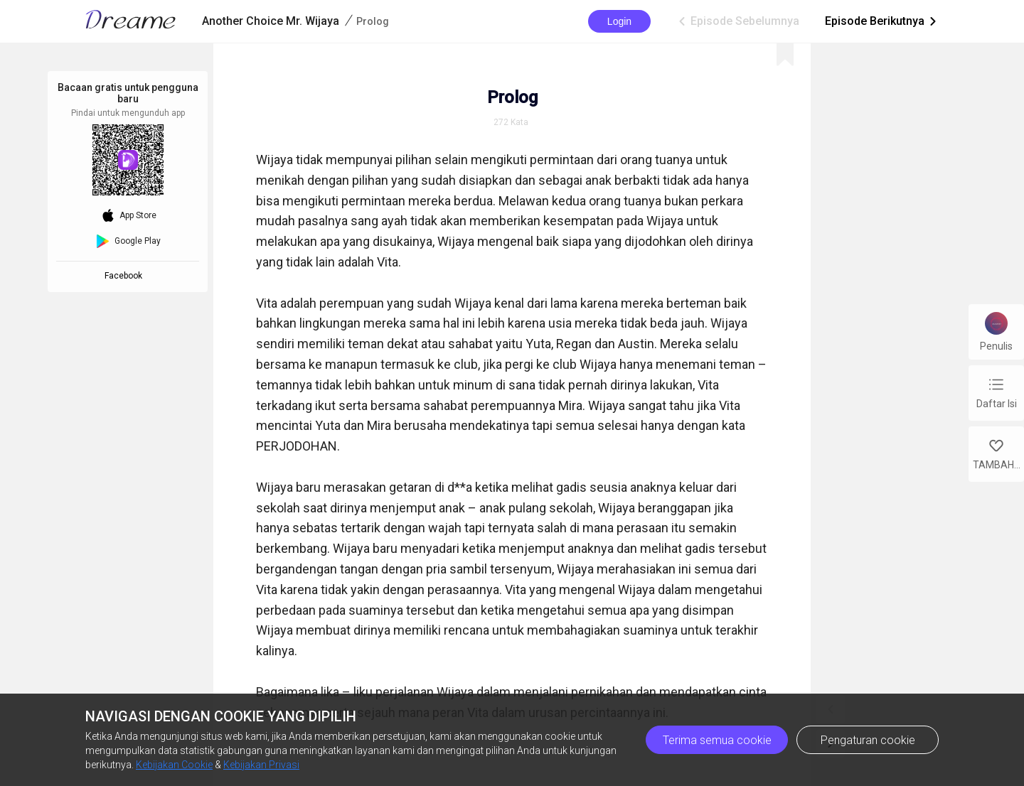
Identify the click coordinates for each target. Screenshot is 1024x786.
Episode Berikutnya (882, 21)
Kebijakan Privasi (261, 764)
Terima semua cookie (717, 740)
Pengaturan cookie (868, 740)
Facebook (125, 275)
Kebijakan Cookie (174, 764)
